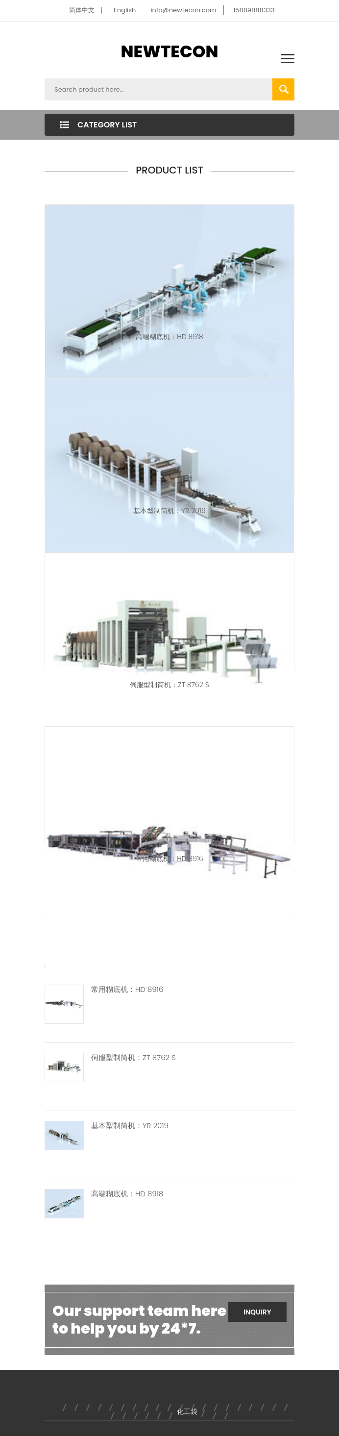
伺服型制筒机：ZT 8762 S (169, 685)
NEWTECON (169, 51)
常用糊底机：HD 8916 (169, 859)
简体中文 (82, 10)
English (125, 10)
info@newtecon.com (183, 10)
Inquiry (257, 1312)
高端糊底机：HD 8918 (169, 337)
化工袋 (187, 1411)
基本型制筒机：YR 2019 (169, 511)
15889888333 (254, 10)
